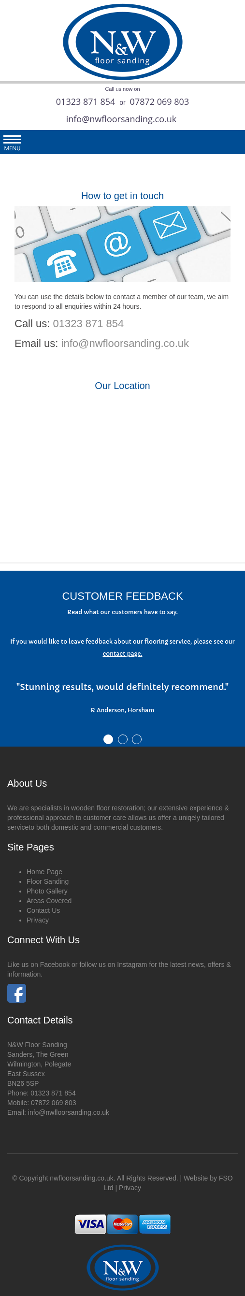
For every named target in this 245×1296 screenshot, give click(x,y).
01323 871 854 (85, 101)
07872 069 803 (159, 101)
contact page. (123, 653)
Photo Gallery (47, 891)
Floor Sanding (48, 881)
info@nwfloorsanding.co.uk (121, 119)
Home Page (44, 872)
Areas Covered (49, 901)
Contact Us (43, 910)
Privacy (38, 920)
